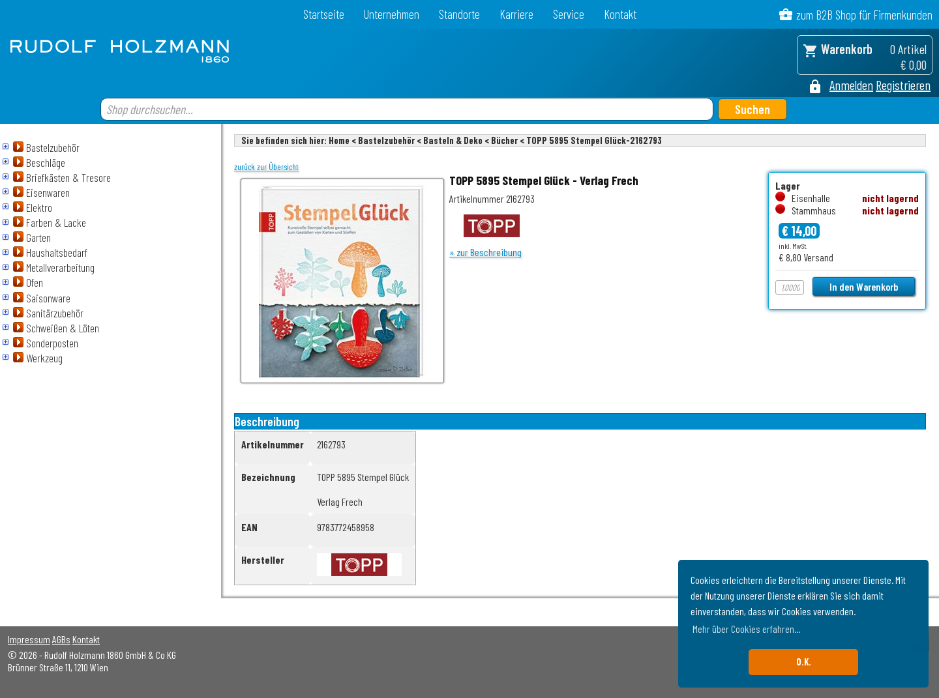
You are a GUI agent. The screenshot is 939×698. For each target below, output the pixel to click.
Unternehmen (391, 14)
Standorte (459, 14)
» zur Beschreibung (485, 252)
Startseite (323, 14)
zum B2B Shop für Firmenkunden (864, 14)
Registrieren (903, 85)
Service (568, 14)
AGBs (61, 639)
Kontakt (620, 14)
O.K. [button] (803, 661)
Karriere (516, 14)
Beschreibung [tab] (267, 421)
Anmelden (851, 85)
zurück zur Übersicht (266, 167)
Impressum (29, 639)
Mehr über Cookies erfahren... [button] (746, 628)
